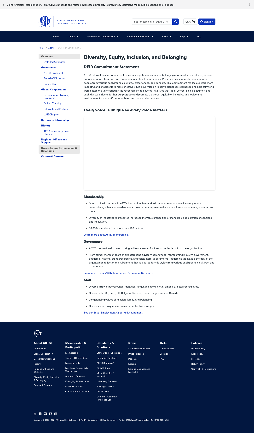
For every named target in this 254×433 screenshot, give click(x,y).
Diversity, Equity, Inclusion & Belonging (46, 379)
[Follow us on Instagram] (55, 414)
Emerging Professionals (77, 381)
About (73, 36)
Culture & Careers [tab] (52, 156)
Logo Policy (197, 353)
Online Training (53, 103)
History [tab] (45, 125)
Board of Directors (54, 78)
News (166, 36)
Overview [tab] (47, 56)
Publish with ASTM (74, 386)
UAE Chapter (51, 114)
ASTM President (53, 73)
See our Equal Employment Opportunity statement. (113, 312)
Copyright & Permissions (203, 368)
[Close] (249, 4)
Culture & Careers (43, 385)
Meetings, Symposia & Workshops (76, 369)
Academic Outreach (75, 376)
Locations (165, 353)
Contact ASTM (167, 348)
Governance (40, 348)
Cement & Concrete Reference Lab (107, 398)
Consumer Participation (77, 391)
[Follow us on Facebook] (40, 414)
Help (183, 36)
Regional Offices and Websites (44, 370)
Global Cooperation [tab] (53, 89)
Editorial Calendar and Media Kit (139, 370)
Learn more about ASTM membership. (106, 234)
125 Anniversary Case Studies (56, 132)
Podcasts (133, 358)
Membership (71, 352)
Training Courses (105, 386)
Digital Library (103, 368)
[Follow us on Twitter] (35, 414)
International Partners (56, 109)
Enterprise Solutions (107, 357)
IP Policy (195, 358)
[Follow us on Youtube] (45, 414)
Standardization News (139, 348)
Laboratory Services (107, 381)
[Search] (152, 22)
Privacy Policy (198, 348)
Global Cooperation (43, 353)
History (37, 363)
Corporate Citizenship (45, 358)
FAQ (199, 36)
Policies (196, 343)
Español (132, 363)
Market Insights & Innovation (105, 374)
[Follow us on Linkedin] (50, 414)
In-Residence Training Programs (56, 96)
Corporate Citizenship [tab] (55, 120)
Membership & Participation (102, 36)
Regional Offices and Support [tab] (54, 141)
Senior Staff (50, 84)
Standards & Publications (109, 352)
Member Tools (72, 362)
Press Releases (136, 353)
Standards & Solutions (139, 36)
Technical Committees (76, 357)
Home (56, 36)
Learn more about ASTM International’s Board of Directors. (118, 273)
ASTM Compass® (105, 362)
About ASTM (43, 343)
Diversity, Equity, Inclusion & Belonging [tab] (59, 149)
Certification (103, 391)
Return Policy (198, 363)
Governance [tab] (48, 67)
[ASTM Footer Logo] (38, 333)
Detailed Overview (54, 61)
